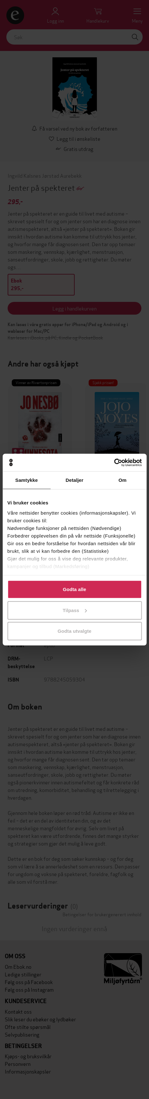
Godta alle (74, 589)
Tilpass (75, 610)
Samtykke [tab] (26, 480)
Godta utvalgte (74, 631)
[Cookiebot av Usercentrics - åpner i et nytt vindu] (114, 462)
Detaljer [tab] (75, 480)
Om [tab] (122, 480)
